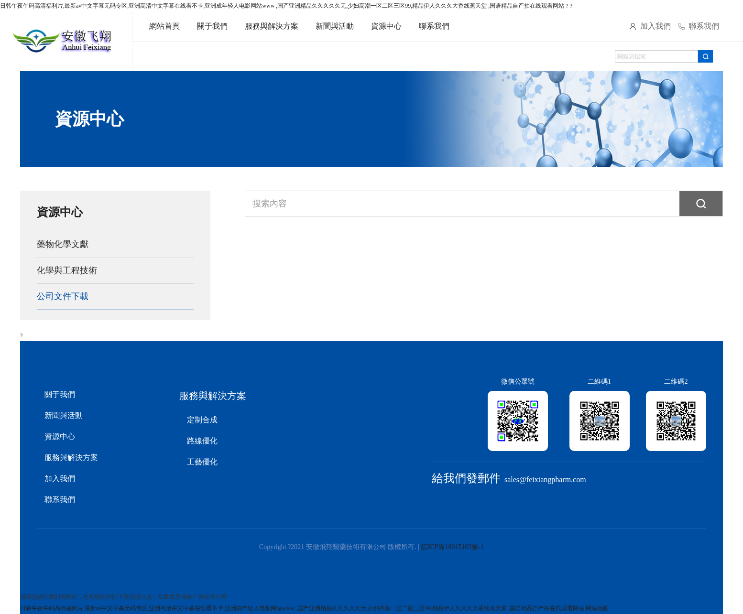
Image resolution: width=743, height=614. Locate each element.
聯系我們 (434, 26)
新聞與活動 (335, 26)
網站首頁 (164, 26)
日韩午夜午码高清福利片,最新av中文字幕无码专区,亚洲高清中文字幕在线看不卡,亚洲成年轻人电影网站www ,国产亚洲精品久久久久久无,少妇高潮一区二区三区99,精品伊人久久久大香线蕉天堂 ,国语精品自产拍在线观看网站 (282, 5)
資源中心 (386, 26)
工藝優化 (202, 462)
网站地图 (597, 608)
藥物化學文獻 (62, 244)
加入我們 (655, 26)
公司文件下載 (62, 296)
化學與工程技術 (67, 270)
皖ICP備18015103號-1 (452, 546)
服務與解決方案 (271, 26)
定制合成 (202, 420)
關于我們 (212, 26)
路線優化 (202, 441)
